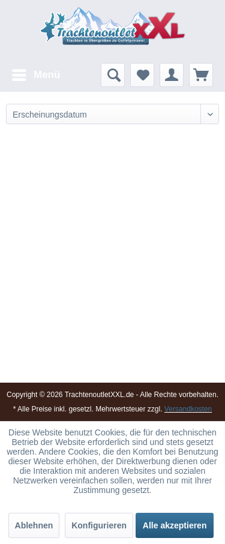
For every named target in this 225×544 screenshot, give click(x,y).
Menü (36, 72)
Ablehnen (34, 525)
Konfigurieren (99, 525)
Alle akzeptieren (175, 525)
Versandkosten (188, 409)
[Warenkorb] (201, 75)
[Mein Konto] (172, 75)
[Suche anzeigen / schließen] (113, 75)
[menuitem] (35, 75)
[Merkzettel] (142, 75)
